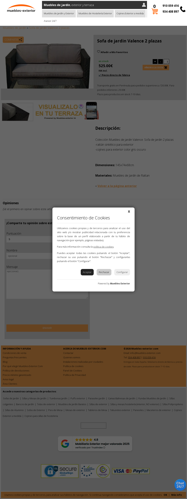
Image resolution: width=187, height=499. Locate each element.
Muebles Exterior (120, 283)
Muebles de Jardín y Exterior (59, 13)
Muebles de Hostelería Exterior (95, 13)
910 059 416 (171, 6)
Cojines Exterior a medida (130, 13)
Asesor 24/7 (50, 21)
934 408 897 (171, 12)
